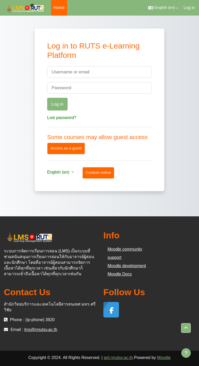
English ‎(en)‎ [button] (58, 172)
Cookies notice (98, 172)
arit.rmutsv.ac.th (118, 357)
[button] (163, 8)
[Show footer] (186, 353)
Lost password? (61, 117)
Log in (189, 7)
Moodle (163, 357)
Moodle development (127, 266)
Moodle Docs (120, 274)
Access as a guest (66, 148)
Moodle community (125, 249)
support (114, 257)
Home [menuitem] (59, 7)
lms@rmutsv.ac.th (40, 329)
